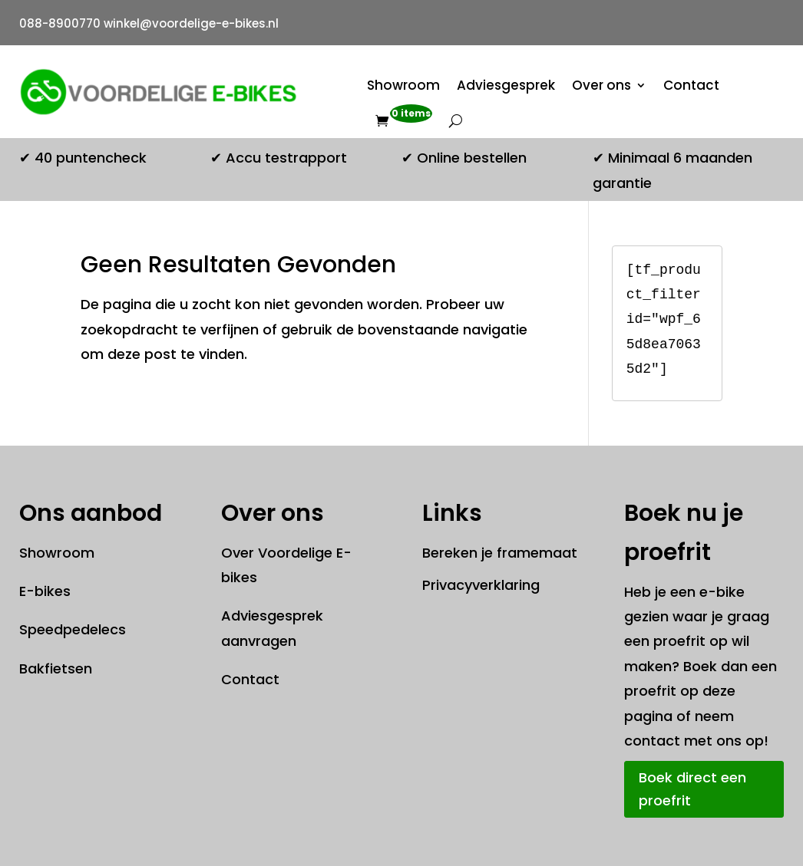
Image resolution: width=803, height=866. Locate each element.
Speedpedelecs (72, 629)
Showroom (403, 85)
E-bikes (45, 591)
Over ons (601, 85)
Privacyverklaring (481, 584)
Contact (691, 85)
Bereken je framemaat (499, 552)
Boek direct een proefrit (692, 789)
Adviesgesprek (506, 85)
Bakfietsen (55, 668)
